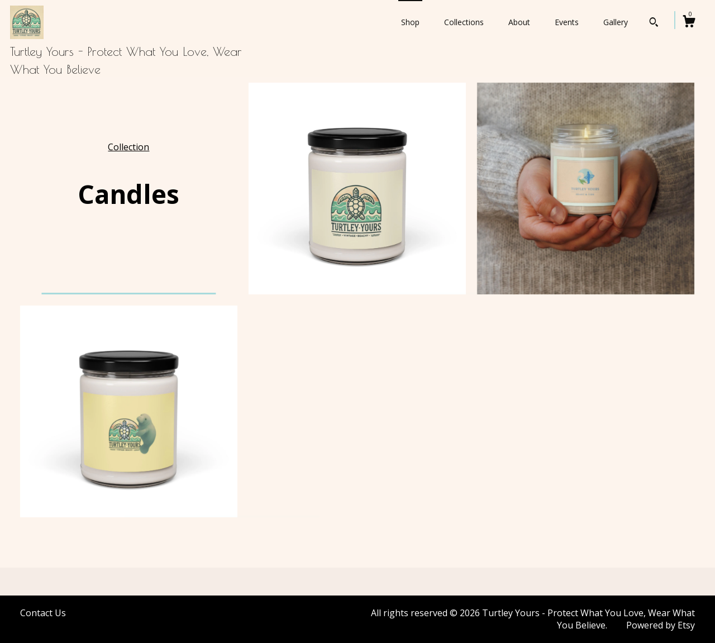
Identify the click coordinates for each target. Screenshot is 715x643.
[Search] (654, 23)
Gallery (615, 22)
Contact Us (43, 613)
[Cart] (689, 22)
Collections (464, 22)
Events (567, 22)
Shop (410, 22)
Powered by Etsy (660, 625)
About (519, 22)
